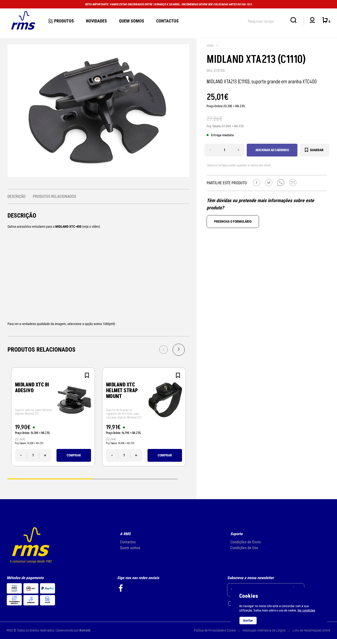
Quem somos (130, 548)
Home (210, 45)
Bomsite (85, 630)
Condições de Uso (244, 548)
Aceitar (248, 620)
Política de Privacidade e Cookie (215, 630)
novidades (96, 20)
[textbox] (267, 20)
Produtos (61, 20)
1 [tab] (49, 478)
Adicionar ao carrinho (272, 150)
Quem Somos (131, 20)
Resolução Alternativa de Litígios (264, 630)
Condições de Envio (245, 542)
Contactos (167, 20)
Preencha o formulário (233, 221)
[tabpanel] (53, 416)
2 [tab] (134, 478)
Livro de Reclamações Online (311, 630)
